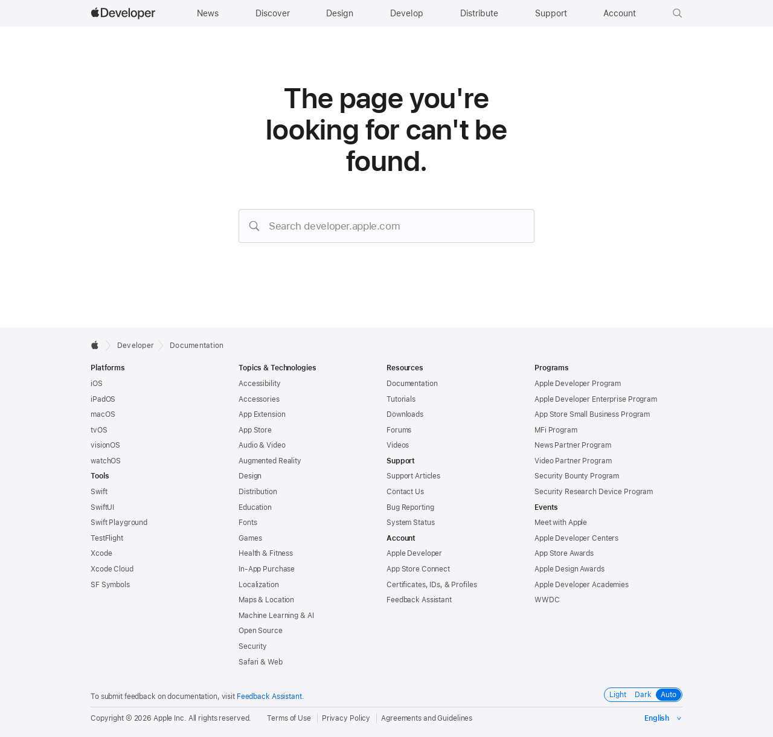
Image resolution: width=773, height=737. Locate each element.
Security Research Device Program (593, 492)
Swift (99, 492)
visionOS (105, 445)
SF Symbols (110, 585)
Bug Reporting (410, 507)
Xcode (101, 553)
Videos (397, 445)
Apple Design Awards (569, 569)
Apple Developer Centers (576, 538)
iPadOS (103, 399)
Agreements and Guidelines (426, 718)
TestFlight (107, 538)
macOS (103, 414)
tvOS (99, 430)
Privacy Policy (346, 718)
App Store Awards (564, 553)
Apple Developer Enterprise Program (595, 399)
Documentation (196, 345)
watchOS (106, 461)
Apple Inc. (170, 718)
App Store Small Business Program (592, 414)
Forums (398, 430)
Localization (259, 585)
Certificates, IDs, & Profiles (431, 585)
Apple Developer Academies (581, 585)
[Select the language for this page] (663, 718)
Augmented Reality (270, 461)
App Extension (262, 414)
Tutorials (400, 399)
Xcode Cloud (112, 569)
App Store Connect (418, 569)
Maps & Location (266, 600)
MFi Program (555, 430)
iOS (97, 383)
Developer (135, 345)
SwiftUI (102, 507)
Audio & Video (262, 445)
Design (250, 476)
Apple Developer (414, 553)
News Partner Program (572, 445)
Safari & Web (261, 662)
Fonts (248, 522)
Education (255, 507)
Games (250, 538)
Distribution (258, 492)
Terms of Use (289, 718)
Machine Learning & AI (276, 615)
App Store (255, 430)
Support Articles (413, 476)
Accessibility (259, 383)
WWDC (547, 600)
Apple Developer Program (577, 383)
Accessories (259, 399)
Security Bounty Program (576, 476)
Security (253, 646)
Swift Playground (119, 522)
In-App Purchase (267, 569)
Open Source (261, 630)
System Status (410, 522)
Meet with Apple (560, 522)
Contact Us (405, 492)
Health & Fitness (266, 553)
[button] (677, 13)
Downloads (404, 414)
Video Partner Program (572, 461)
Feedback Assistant (419, 600)
